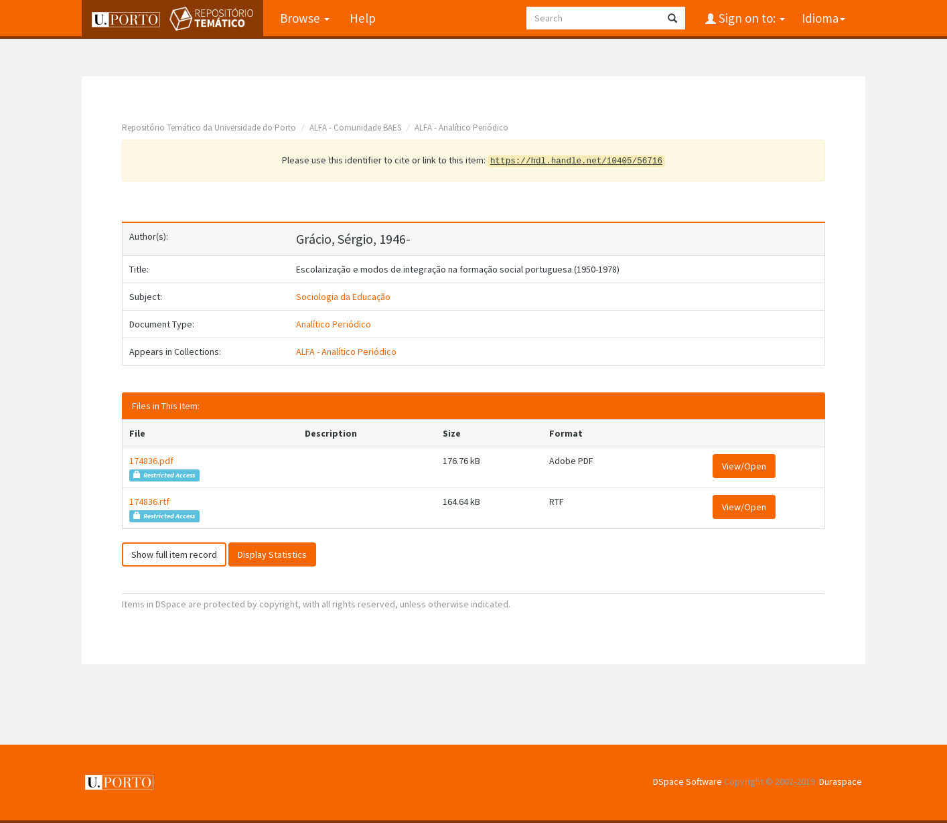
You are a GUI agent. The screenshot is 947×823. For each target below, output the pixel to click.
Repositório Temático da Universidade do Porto (209, 127)
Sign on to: (750, 18)
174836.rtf (149, 502)
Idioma (823, 18)
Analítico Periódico (333, 324)
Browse (305, 18)
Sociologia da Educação (343, 297)
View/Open (744, 466)
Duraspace (840, 781)
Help (363, 18)
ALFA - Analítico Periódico (461, 127)
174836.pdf (151, 461)
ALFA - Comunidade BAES (355, 127)
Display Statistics (272, 554)
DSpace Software (687, 781)
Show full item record (174, 554)
